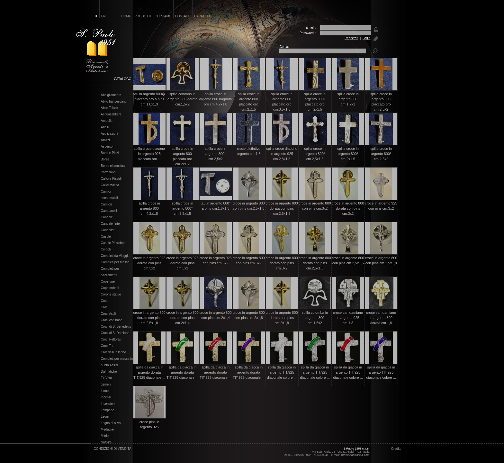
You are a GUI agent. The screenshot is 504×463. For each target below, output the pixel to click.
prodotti (143, 16)
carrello (203, 16)
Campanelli (109, 211)
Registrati (351, 38)
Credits (396, 448)
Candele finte (110, 224)
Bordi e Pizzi (110, 153)
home (126, 16)
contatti (183, 16)
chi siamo (163, 16)
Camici (106, 191)
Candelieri (108, 230)
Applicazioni (109, 134)
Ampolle (107, 121)
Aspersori (107, 146)
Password (307, 33)
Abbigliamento (111, 95)
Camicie (107, 204)
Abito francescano (114, 101)
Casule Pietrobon (113, 243)
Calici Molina (110, 185)
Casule (106, 236)
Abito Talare (109, 108)
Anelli (105, 127)
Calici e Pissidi (111, 179)
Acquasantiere (111, 114)
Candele (107, 217)
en (103, 16)
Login (366, 38)
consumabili (109, 198)
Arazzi (105, 140)
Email (310, 27)
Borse (105, 159)
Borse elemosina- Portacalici (113, 169)
